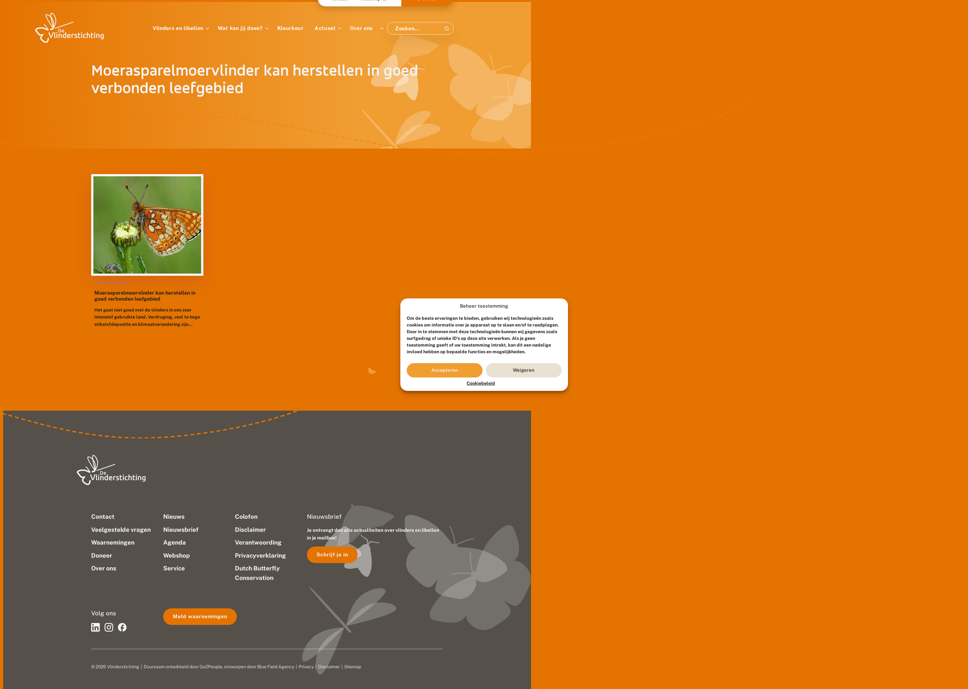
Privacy (306, 666)
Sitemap (352, 666)
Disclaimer (329, 666)
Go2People (211, 666)
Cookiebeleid (481, 383)
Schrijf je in (332, 555)
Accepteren (444, 370)
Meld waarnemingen (200, 616)
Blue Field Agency (275, 666)
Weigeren (524, 370)
